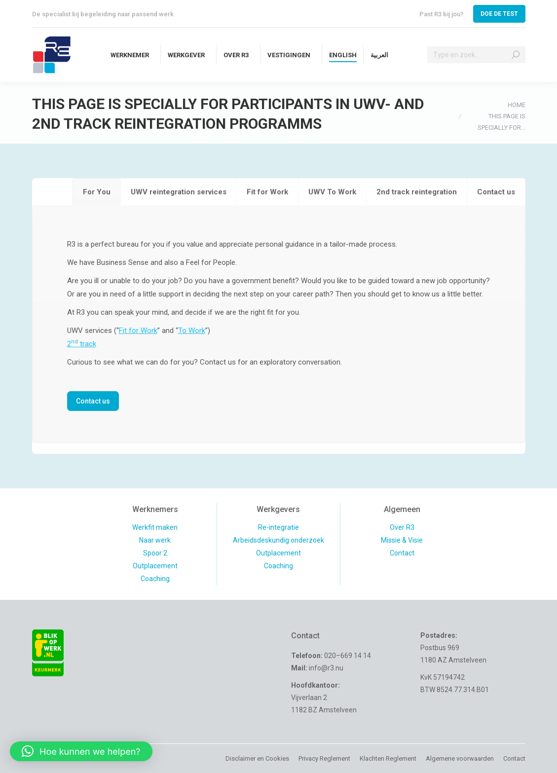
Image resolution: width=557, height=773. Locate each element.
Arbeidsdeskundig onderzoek (278, 540)
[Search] (476, 54)
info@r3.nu (326, 668)
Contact (402, 553)
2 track (81, 343)
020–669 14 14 (347, 656)
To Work (191, 330)
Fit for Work (138, 330)
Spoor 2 (155, 553)
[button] (81, 751)
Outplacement (155, 566)
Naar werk (155, 540)
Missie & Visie (402, 540)
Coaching (155, 579)
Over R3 (402, 527)
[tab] (97, 192)
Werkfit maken (155, 527)
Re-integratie (278, 527)
